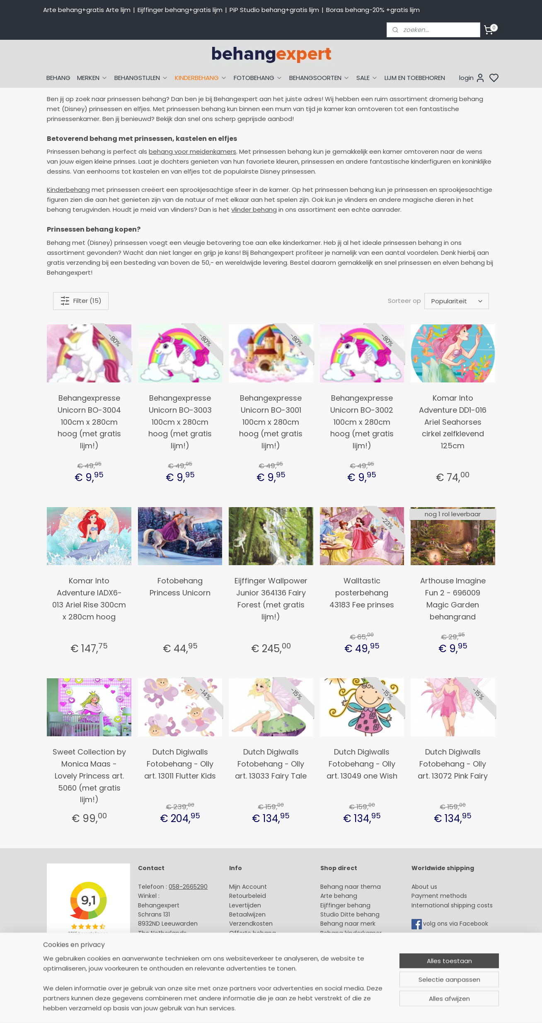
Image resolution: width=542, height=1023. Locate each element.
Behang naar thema (350, 887)
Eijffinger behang (345, 905)
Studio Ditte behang (350, 914)
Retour (238, 896)
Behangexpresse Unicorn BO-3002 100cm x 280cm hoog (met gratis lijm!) (362, 422)
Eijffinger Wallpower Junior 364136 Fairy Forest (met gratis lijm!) (271, 599)
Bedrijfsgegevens (163, 961)
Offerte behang (252, 933)
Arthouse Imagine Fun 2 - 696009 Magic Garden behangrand (453, 599)
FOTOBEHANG (258, 77)
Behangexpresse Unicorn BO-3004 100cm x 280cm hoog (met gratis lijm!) (89, 422)
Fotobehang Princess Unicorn (180, 587)
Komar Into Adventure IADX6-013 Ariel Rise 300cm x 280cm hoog (89, 599)
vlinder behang (254, 209)
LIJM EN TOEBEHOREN (415, 77)
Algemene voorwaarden (264, 961)
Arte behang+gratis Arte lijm (87, 9)
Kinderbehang (68, 189)
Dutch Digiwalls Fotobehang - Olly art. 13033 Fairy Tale (271, 764)
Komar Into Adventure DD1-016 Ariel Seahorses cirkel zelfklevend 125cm (452, 422)
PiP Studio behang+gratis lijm (274, 9)
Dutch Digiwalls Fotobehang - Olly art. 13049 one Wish (362, 764)
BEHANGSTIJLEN (141, 77)
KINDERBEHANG (201, 77)
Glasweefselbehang (349, 952)
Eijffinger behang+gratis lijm (180, 9)
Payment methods (439, 896)
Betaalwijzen (247, 914)
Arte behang (338, 896)
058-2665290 (188, 887)
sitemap (332, 1007)
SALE (367, 77)
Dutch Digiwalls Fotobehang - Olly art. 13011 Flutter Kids (180, 764)
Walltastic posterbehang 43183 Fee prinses (361, 593)
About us (424, 887)
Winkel (238, 942)
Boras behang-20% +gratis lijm (373, 9)
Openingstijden (160, 952)
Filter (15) (81, 301)
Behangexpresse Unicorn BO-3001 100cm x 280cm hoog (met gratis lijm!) (270, 422)
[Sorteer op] (457, 301)
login (472, 78)
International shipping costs (452, 905)
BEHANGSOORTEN (319, 77)
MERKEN (92, 77)
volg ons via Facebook (456, 924)
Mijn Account (248, 887)
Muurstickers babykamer (356, 942)
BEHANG (58, 77)
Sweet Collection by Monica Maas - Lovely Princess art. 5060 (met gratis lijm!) (89, 776)
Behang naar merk (347, 923)
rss (349, 1007)
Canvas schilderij (345, 970)
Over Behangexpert (257, 952)
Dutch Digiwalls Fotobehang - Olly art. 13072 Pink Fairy (453, 764)
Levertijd (241, 905)
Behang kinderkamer (351, 933)
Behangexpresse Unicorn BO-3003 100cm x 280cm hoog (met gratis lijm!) (180, 422)
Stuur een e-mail (163, 942)
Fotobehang (338, 961)
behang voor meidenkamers (192, 151)
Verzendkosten (251, 923)
